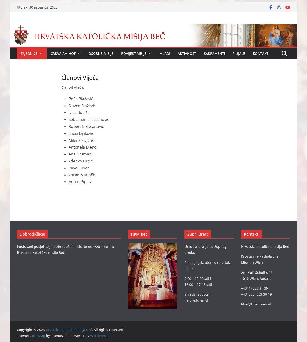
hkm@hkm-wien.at (256, 304)
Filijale (239, 53)
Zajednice (29, 53)
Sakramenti (214, 53)
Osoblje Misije (101, 53)
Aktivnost (187, 53)
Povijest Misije (134, 53)
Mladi (164, 53)
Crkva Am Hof (63, 53)
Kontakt (260, 53)
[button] (40, 53)
